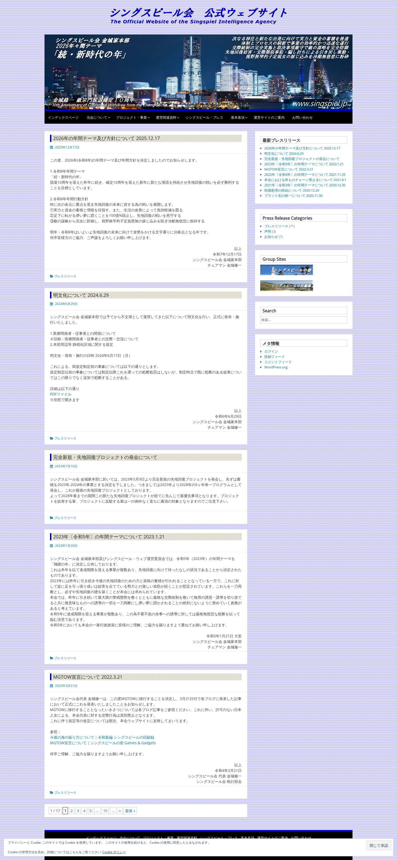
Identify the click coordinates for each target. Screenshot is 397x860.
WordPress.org (275, 367)
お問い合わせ (302, 117)
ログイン (271, 351)
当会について (97, 117)
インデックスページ (63, 117)
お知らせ (271, 236)
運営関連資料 (166, 117)
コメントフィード (278, 361)
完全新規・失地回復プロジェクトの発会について (105, 457)
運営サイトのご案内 (269, 117)
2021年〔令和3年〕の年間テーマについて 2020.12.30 (304, 185)
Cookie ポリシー (114, 852)
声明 (267, 231)
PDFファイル (60, 394)
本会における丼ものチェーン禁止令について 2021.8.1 (305, 179)
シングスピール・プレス (204, 117)
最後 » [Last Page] (130, 810)
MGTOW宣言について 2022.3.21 (87, 677)
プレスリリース (65, 276)
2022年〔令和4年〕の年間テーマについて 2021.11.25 (304, 174)
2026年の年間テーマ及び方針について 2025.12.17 (106, 138)
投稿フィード (274, 356)
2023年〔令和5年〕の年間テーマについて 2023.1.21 (109, 536)
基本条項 (238, 117)
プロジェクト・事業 (131, 117)
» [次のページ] (120, 810)
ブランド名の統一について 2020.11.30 (293, 195)
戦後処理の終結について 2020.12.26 (291, 190)
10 (105, 810)
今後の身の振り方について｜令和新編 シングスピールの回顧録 (102, 737)
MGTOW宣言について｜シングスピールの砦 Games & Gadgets (103, 742)
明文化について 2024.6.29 (81, 295)
